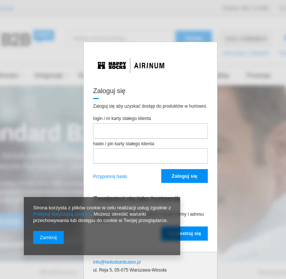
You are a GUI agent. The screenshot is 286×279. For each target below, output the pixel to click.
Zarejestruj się (184, 233)
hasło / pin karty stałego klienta (123, 143)
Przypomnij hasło (110, 176)
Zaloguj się (184, 176)
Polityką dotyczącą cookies (62, 214)
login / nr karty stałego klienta (122, 118)
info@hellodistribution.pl (117, 262)
